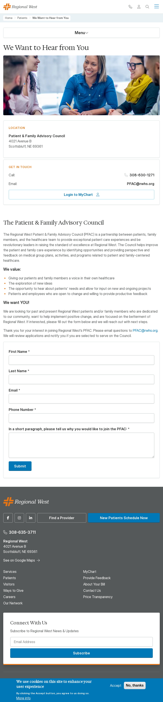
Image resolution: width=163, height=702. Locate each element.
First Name (18, 352)
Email (13, 390)
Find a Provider (61, 518)
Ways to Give (13, 590)
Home (8, 18)
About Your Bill (94, 584)
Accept (115, 685)
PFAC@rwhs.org (140, 184)
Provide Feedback (97, 578)
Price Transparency (98, 597)
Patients (22, 18)
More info (23, 698)
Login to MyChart (78, 194)
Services (10, 571)
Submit (20, 466)
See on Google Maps (19, 560)
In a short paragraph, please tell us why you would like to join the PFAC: (68, 429)
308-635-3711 (22, 532)
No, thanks (135, 685)
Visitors (9, 584)
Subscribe (81, 653)
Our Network (13, 603)
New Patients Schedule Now (124, 518)
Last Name (18, 371)
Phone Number (21, 410)
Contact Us (92, 590)
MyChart (89, 571)
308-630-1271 (142, 175)
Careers (9, 597)
